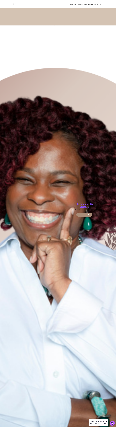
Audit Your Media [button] (84, 215)
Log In (102, 4)
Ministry (90, 4)
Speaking (73, 4)
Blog (85, 4)
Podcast (80, 4)
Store (96, 4)
